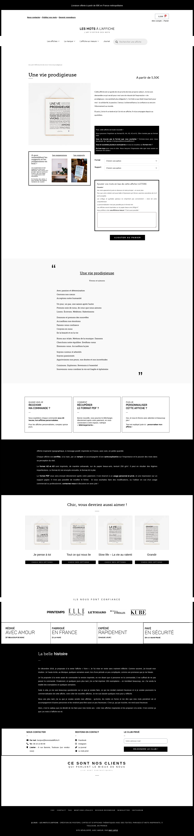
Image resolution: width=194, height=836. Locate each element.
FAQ (70, 810)
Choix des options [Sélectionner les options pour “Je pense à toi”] (42, 562)
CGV (53, 810)
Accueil (30, 65)
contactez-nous (69, 483)
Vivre (86, 669)
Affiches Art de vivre (41, 65)
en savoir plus (139, 190)
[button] (53, 170)
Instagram (137, 810)
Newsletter (124, 810)
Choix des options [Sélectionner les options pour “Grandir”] (151, 562)
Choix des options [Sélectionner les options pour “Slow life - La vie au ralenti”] (115, 562)
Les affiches (53, 41)
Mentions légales (83, 810)
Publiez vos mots (49, 17)
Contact (61, 810)
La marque (69, 41)
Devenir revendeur (105, 810)
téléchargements (85, 425)
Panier (166, 21)
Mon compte (157, 21)
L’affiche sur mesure (89, 41)
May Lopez (113, 830)
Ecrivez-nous (101, 148)
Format (97, 160)
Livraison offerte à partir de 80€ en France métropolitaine (97, 5)
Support (98, 167)
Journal (106, 41)
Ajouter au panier (127, 238)
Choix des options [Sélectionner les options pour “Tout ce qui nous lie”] (78, 562)
